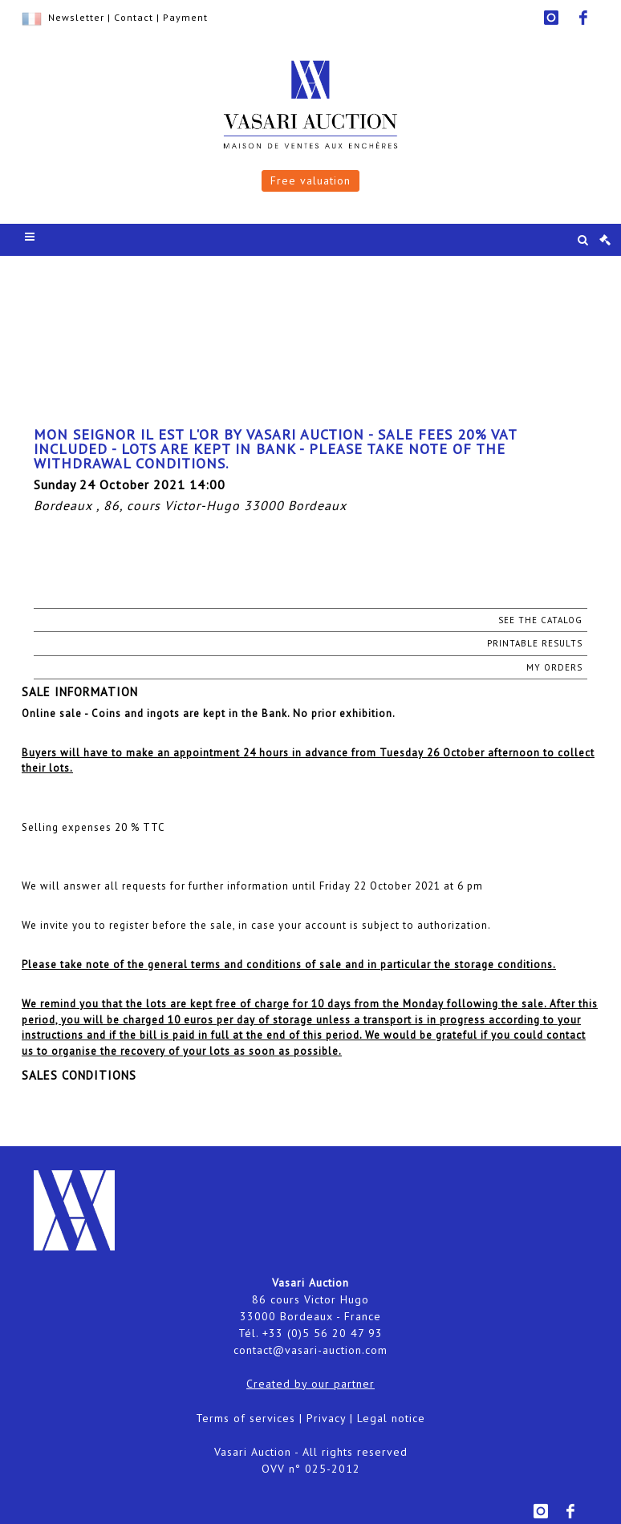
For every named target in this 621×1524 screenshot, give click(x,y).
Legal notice (391, 1418)
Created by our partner (310, 1383)
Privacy (326, 1418)
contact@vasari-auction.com (310, 1350)
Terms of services (245, 1418)
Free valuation (310, 180)
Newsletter (76, 17)
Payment (185, 17)
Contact (133, 17)
